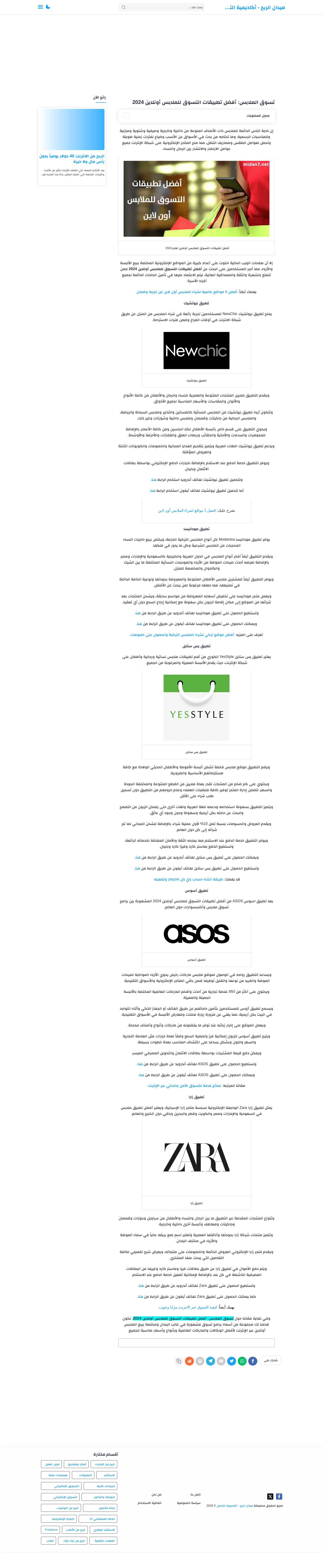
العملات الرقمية (105, 1542)
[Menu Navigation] (40, 7)
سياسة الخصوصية (189, 1504)
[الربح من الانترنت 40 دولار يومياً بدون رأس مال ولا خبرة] (71, 129)
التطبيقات (85, 1476)
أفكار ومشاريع (77, 1465)
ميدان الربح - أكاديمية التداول (254, 7)
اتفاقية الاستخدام (150, 1504)
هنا (153, 480)
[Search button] (123, 7)
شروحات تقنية (106, 1487)
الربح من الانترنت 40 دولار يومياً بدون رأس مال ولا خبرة (71, 159)
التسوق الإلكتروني (65, 1498)
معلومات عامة (58, 1476)
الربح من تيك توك (74, 1542)
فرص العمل (52, 1465)
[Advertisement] (161, 55)
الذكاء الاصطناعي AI (102, 1520)
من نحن (157, 1495)
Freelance (51, 1531)
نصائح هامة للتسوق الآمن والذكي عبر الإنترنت (184, 1086)
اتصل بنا (196, 1495)
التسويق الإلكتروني (66, 1487)
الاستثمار (109, 1476)
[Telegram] (205, 1363)
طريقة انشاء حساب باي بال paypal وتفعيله (188, 879)
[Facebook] (253, 1363)
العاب (50, 1542)
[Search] (161, 7)
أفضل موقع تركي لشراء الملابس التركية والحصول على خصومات (182, 635)
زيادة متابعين (107, 1509)
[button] (48, 7)
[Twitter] (229, 1363)
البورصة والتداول (104, 1498)
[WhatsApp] (241, 1363)
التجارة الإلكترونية (63, 1520)
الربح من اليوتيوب (68, 1509)
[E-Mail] (217, 1363)
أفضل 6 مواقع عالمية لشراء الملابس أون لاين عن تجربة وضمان (187, 292)
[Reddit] (181, 1363)
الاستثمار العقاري (104, 1531)
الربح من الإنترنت (105, 1465)
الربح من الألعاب (75, 1531)
